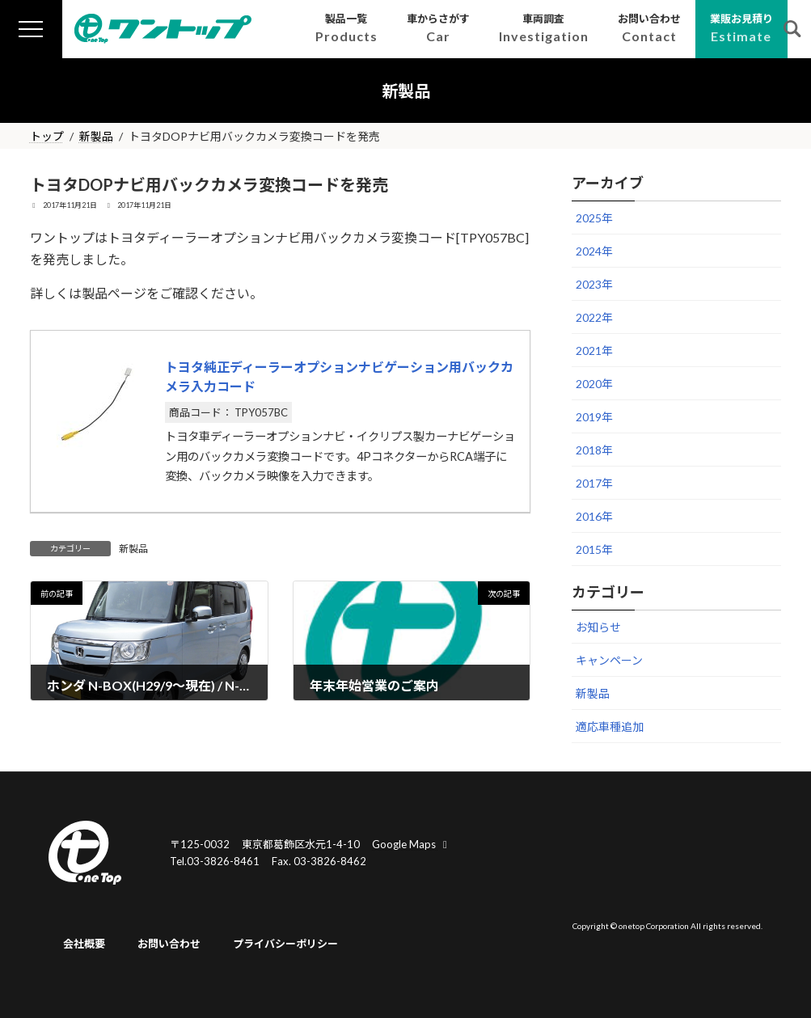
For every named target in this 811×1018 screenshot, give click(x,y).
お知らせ (598, 627)
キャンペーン (609, 660)
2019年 (594, 417)
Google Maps (411, 844)
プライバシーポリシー (285, 944)
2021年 (594, 350)
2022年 (594, 317)
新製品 (133, 549)
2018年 (594, 450)
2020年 (594, 384)
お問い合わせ (169, 944)
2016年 (594, 516)
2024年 (594, 251)
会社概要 (84, 944)
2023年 (594, 284)
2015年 (594, 549)
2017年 (594, 483)
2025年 (594, 218)
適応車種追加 (610, 726)
